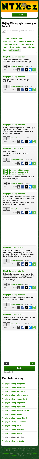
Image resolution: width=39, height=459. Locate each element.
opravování (31, 41)
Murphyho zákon (16, 66)
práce (22, 44)
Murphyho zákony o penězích (13, 406)
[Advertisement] (19, 108)
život (4, 50)
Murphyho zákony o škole (12, 426)
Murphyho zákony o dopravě (13, 384)
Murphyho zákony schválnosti (14, 422)
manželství (22, 41)
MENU (19, 15)
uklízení (11, 47)
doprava (6, 38)
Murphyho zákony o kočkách (13, 391)
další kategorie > (15, 50)
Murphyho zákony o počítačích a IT (16, 410)
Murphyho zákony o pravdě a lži (14, 418)
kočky (21, 38)
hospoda (14, 38)
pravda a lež (30, 44)
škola (5, 47)
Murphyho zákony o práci (12, 414)
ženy (24, 47)
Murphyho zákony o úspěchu (13, 433)
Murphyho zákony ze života (13, 441)
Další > (19, 368)
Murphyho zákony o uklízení (13, 429)
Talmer (6, 454)
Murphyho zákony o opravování (14, 403)
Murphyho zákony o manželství (15, 172)
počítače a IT (13, 44)
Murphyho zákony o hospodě (13, 387)
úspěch (18, 47)
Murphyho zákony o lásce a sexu (16, 170)
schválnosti (32, 47)
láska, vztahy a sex (9, 41)
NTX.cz (7, 448)
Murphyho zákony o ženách (14, 57)
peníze (5, 44)
